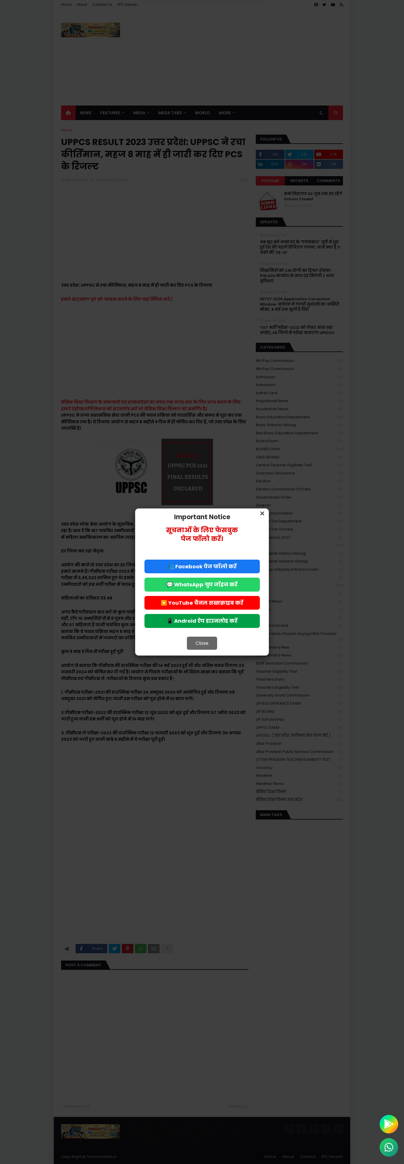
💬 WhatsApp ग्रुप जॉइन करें (202, 584)
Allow (231, 25)
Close (202, 643)
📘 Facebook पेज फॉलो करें (202, 566)
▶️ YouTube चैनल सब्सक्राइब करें (202, 602)
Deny (172, 25)
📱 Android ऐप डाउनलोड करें (202, 620)
